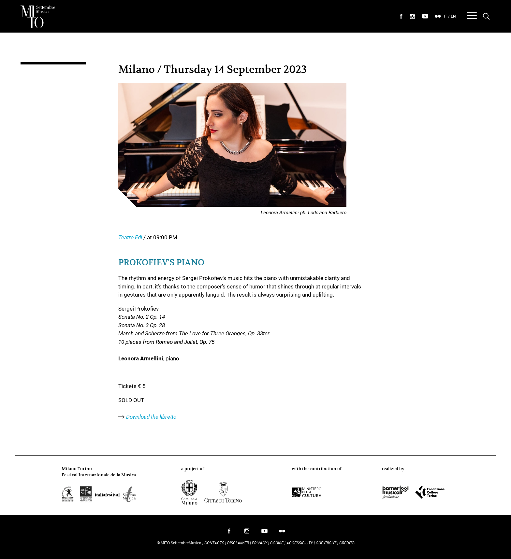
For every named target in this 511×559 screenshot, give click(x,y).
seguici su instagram (412, 16)
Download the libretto (151, 416)
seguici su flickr (438, 16)
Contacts (214, 543)
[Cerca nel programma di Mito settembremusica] (486, 16)
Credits (347, 543)
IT (445, 16)
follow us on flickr (282, 532)
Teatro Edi (130, 237)
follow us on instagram (247, 532)
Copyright (326, 543)
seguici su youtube (425, 16)
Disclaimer (238, 543)
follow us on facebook (229, 532)
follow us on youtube (264, 532)
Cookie (277, 543)
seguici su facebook (401, 16)
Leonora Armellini (140, 358)
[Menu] (471, 16)
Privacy (259, 543)
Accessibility (300, 543)
